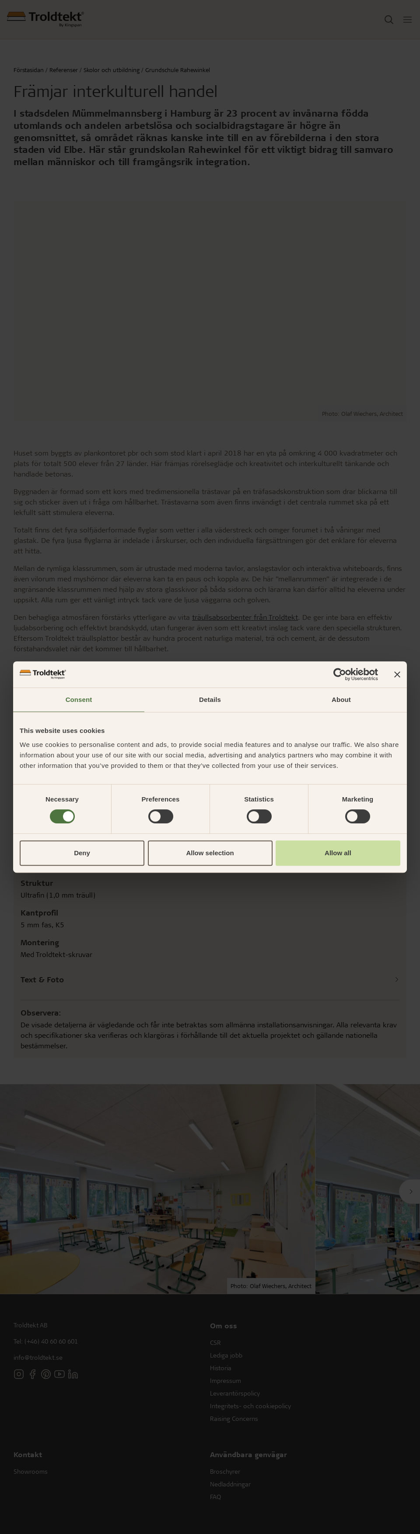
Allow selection (210, 853)
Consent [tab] (79, 699)
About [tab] (341, 699)
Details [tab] (210, 699)
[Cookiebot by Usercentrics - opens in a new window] (339, 674)
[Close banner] (397, 674)
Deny (82, 853)
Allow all (338, 853)
